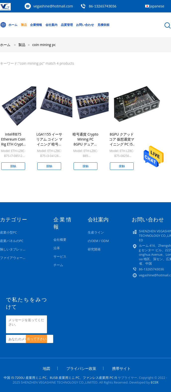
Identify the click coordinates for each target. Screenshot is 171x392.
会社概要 (59, 239)
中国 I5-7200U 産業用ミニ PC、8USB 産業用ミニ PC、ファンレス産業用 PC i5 (60, 377)
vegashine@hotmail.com (53, 6)
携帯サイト (121, 368)
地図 (46, 368)
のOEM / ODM (98, 241)
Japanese (157, 6)
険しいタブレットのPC (16, 249)
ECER (154, 382)
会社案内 (51, 25)
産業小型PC (8, 232)
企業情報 (36, 25)
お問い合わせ (85, 25)
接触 (13, 166)
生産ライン (96, 232)
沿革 (56, 248)
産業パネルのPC (11, 241)
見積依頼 (103, 25)
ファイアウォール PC (15, 257)
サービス (59, 256)
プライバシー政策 (81, 368)
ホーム (8, 24)
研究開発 (94, 249)
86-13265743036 (102, 6)
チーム (58, 265)
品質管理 (67, 25)
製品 (24, 25)
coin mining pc (44, 44)
